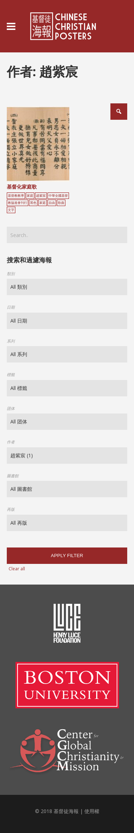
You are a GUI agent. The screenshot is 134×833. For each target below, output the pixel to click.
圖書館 (13, 475)
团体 (11, 408)
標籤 (11, 374)
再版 (11, 509)
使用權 (91, 811)
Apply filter (67, 555)
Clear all (17, 569)
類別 (11, 273)
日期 (11, 307)
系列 (11, 341)
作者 (11, 441)
